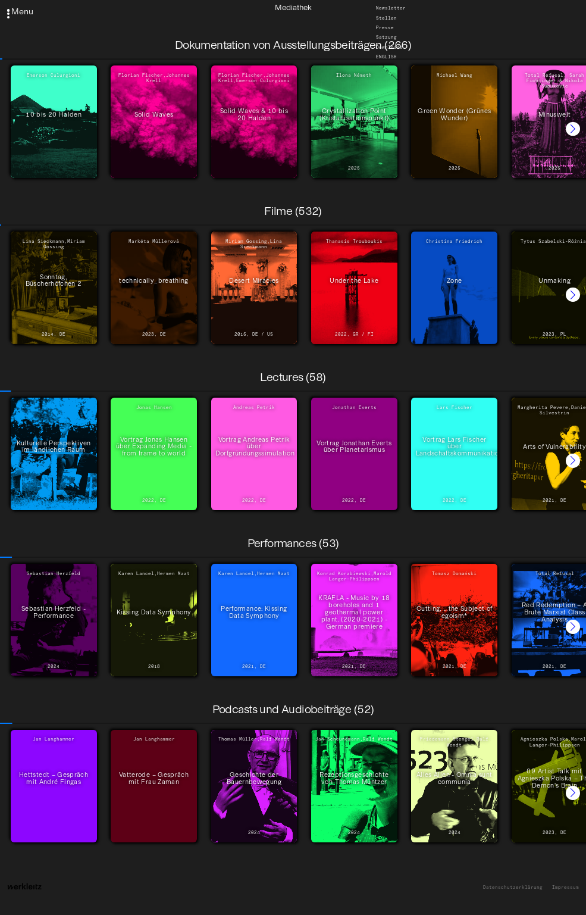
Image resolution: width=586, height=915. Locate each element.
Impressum (565, 887)
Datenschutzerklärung (513, 887)
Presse (385, 27)
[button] (573, 129)
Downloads (389, 46)
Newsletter (391, 8)
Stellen (386, 17)
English (386, 56)
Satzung (386, 37)
